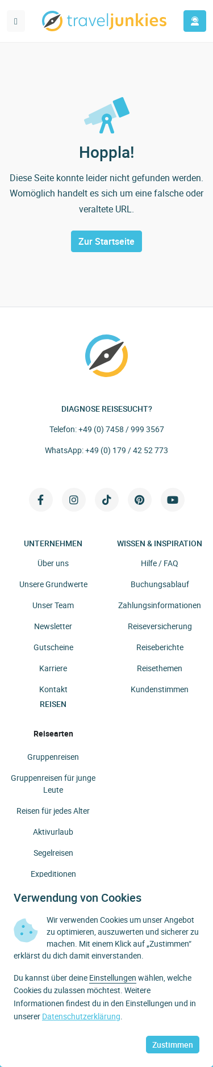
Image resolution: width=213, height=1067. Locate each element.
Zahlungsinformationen (159, 605)
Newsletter (53, 626)
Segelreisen (53, 852)
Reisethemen (159, 668)
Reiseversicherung (160, 626)
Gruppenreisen (53, 756)
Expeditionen (53, 873)
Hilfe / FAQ (159, 563)
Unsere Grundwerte (53, 584)
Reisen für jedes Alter (53, 810)
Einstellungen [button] (112, 977)
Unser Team (53, 605)
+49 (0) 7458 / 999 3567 (121, 429)
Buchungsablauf (160, 584)
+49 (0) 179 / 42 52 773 (126, 450)
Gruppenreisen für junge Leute (53, 783)
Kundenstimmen (160, 689)
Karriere (53, 668)
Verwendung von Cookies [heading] (77, 898)
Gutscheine (53, 647)
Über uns (53, 563)
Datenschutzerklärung (81, 1016)
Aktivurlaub (53, 831)
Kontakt (53, 689)
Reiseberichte (159, 647)
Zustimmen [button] (172, 1044)
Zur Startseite (106, 241)
